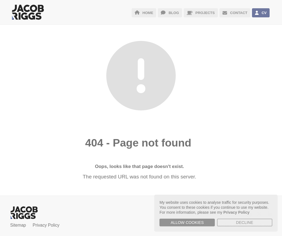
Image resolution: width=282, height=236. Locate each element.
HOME (144, 13)
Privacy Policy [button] (236, 212)
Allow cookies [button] (187, 222)
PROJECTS (201, 13)
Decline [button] (244, 222)
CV (261, 13)
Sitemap (18, 225)
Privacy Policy (46, 225)
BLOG (170, 13)
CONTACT (235, 13)
